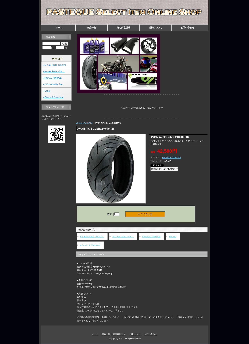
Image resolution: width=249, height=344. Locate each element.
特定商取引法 (123, 27)
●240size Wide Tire (84, 123)
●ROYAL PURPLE (151, 236)
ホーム (59, 27)
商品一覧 (91, 27)
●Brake (172, 236)
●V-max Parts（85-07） (92, 236)
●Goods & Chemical (90, 245)
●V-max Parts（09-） (123, 236)
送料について (155, 27)
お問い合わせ (187, 27)
